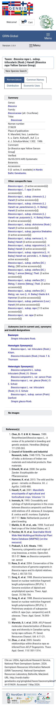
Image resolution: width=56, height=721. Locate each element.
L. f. (20, 189)
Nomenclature (14, 79)
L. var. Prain (31, 377)
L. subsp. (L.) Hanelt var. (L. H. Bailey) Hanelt (27, 207)
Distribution (13, 85)
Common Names (35, 79)
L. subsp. (22, 308)
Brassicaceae (14, 113)
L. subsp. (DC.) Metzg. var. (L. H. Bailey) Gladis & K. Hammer (29, 294)
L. (16, 186)
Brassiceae (16, 120)
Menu (34, 45)
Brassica (12, 106)
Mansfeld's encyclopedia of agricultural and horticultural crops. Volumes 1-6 (28, 493)
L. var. (21, 315)
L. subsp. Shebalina (30, 231)
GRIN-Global (10, 36)
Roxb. (23, 338)
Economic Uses (32, 85)
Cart (27, 22)
